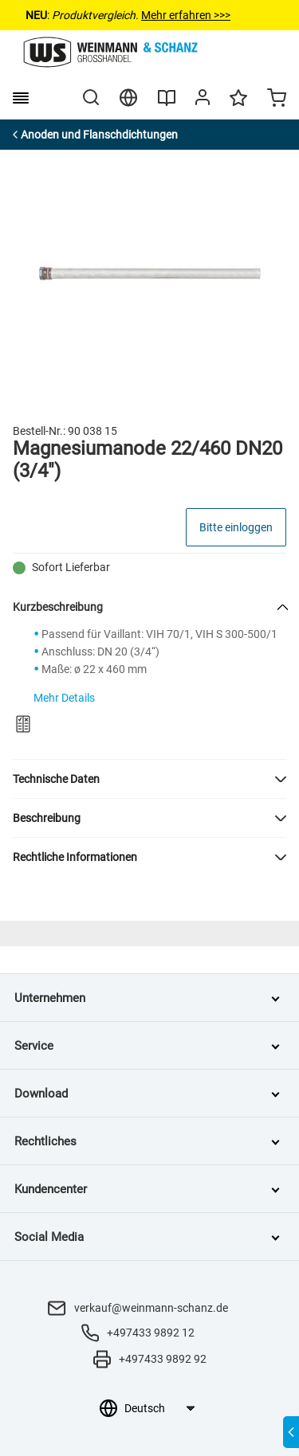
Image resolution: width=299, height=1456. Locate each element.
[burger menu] (21, 98)
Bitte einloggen (236, 527)
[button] (149, 779)
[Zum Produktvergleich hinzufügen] (23, 724)
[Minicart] (276, 99)
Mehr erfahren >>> (185, 15)
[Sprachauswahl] (159, 1408)
